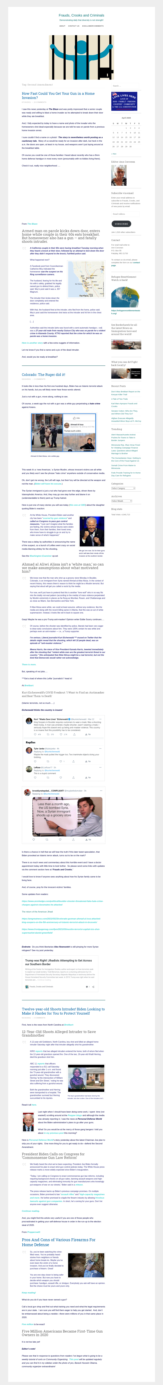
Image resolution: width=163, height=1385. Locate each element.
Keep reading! (29, 1289)
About (62, 26)
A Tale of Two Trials (119, 399)
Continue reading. (31, 1207)
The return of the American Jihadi (37, 912)
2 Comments (39, 379)
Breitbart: (29, 685)
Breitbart (68, 1025)
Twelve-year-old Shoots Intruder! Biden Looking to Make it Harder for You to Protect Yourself (63, 1011)
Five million (27, 1320)
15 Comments (40, 102)
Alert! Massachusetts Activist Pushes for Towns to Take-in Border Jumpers (123, 437)
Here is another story (32, 343)
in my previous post (53, 1132)
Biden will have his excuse (48, 484)
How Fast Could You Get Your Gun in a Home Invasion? (58, 95)
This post (74, 1355)
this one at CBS (77, 505)
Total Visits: (116, 514)
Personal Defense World (41, 1139)
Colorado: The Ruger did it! (43, 374)
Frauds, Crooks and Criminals (81, 15)
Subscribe (121, 223)
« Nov (113, 154)
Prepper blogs (75, 1114)
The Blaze (32, 224)
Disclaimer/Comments (93, 26)
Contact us (73, 26)
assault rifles (67, 1192)
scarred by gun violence (54, 518)
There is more (29, 664)
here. (34, 1103)
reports (41, 1063)
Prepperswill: (34, 1228)
